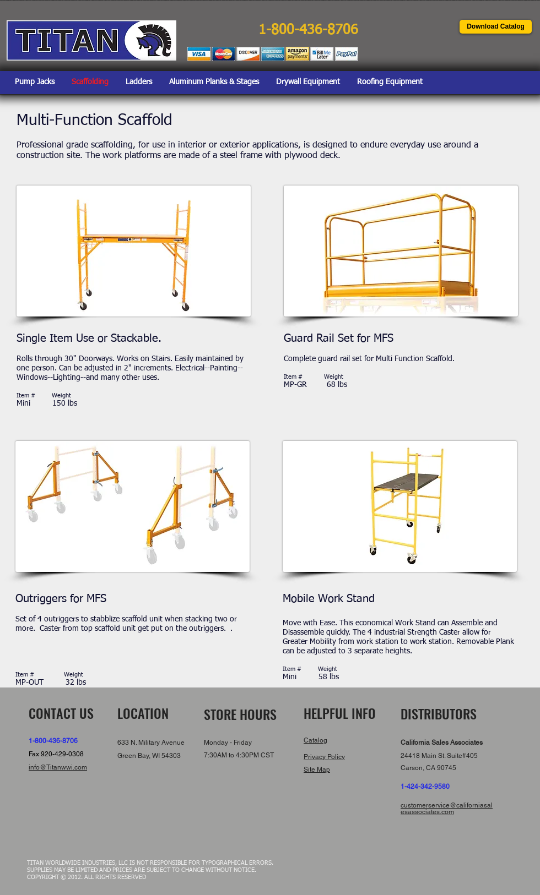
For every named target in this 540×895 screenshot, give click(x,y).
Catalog (315, 740)
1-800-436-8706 (53, 741)
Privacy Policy (324, 757)
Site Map (317, 769)
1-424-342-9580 (425, 786)
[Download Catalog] (496, 27)
